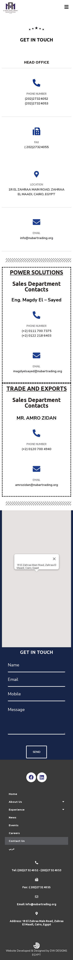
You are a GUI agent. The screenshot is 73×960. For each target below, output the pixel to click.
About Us (36, 801)
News (12, 817)
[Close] (54, 559)
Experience (36, 809)
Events (13, 825)
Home (13, 794)
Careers (14, 833)
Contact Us (17, 840)
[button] (36, 575)
